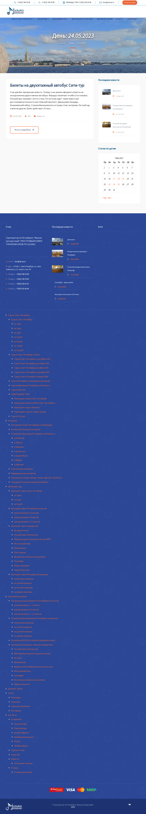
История (18, 658)
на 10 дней (18, 350)
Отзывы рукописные (23, 772)
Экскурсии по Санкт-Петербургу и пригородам (31, 425)
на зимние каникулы (23, 592)
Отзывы (14, 768)
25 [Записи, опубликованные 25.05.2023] (119, 184)
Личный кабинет (21, 746)
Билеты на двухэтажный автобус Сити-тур (47, 85)
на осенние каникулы (23, 587)
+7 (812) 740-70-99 (46, 2)
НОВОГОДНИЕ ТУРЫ (20, 394)
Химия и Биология (22, 570)
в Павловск (19, 447)
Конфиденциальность (24, 737)
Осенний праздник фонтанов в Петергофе (122, 125)
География (18, 561)
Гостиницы (16, 697)
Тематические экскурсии (22, 469)
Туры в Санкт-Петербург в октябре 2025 (31, 363)
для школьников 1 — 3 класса (27, 605)
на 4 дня (17, 332)
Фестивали (16, 710)
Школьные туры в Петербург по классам (29, 508)
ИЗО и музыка (20, 552)
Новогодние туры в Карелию (27, 407)
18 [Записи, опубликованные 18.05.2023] (119, 178)
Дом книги (117, 91)
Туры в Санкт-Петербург (22, 19)
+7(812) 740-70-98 (22, 274)
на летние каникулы (23, 583)
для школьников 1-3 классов (26, 513)
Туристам (15, 754)
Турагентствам (17, 750)
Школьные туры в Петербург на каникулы (29, 574)
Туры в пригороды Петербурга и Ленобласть (30, 385)
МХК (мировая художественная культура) (32, 653)
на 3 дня (17, 328)
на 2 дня (17, 324)
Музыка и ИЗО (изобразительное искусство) (33, 666)
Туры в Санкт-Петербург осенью (25, 354)
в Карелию (19, 464)
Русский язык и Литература (26, 535)
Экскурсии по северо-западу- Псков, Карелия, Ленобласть (37, 477)
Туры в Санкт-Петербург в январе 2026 (31, 376)
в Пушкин (18, 442)
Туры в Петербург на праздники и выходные (30, 381)
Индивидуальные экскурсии (23, 473)
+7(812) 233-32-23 (22, 284)
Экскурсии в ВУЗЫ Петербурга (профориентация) (33, 640)
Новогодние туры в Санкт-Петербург (30, 398)
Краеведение (20, 548)
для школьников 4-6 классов (26, 517)
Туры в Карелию (18, 389)
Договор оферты (21, 732)
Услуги (120, 19)
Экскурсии (43, 19)
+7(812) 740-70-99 (22, 279)
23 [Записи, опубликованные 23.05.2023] (109, 184)
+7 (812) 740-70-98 (22, 2)
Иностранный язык (22, 543)
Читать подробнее (24, 129)
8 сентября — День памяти (64, 282)
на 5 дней (18, 337)
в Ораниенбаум (20, 455)
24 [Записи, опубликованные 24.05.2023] (114, 184)
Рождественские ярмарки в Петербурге (122, 107)
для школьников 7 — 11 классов (28, 614)
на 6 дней (18, 341)
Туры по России (18, 416)
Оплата (17, 741)
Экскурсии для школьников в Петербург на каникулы (34, 618)
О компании (16, 719)
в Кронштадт (20, 451)
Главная (61, 43)
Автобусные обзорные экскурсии (25, 429)
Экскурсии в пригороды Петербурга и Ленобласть (33, 433)
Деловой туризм (104, 19)
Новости (41, 116)
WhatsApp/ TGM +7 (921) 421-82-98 (77, 2)
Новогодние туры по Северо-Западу (30, 411)
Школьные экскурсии (82, 19)
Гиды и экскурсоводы (20, 706)
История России (21, 530)
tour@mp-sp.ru (106, 2)
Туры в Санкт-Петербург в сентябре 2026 (32, 359)
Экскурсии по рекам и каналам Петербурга (29, 482)
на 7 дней (18, 346)
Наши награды (20, 728)
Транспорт (16, 702)
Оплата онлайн (129, 2)
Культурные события (23, 763)
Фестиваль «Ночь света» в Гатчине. (67, 294)
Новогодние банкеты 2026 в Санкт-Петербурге (34, 403)
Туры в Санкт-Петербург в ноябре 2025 (31, 367)
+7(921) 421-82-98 (22, 289)
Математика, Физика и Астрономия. (29, 557)
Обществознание (22, 565)
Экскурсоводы (20, 724)
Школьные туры (60, 19)
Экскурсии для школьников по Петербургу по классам (35, 600)
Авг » (110, 197)
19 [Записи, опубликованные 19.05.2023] (123, 178)
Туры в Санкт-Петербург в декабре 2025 (31, 372)
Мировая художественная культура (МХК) (32, 539)
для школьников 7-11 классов (27, 521)
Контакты (132, 19)
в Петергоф (19, 438)
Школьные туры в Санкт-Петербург (26, 491)
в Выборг (18, 460)
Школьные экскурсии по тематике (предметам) (32, 644)
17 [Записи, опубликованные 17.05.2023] (114, 178)
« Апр (104, 197)
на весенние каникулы (24, 578)
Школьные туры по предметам (24, 526)
